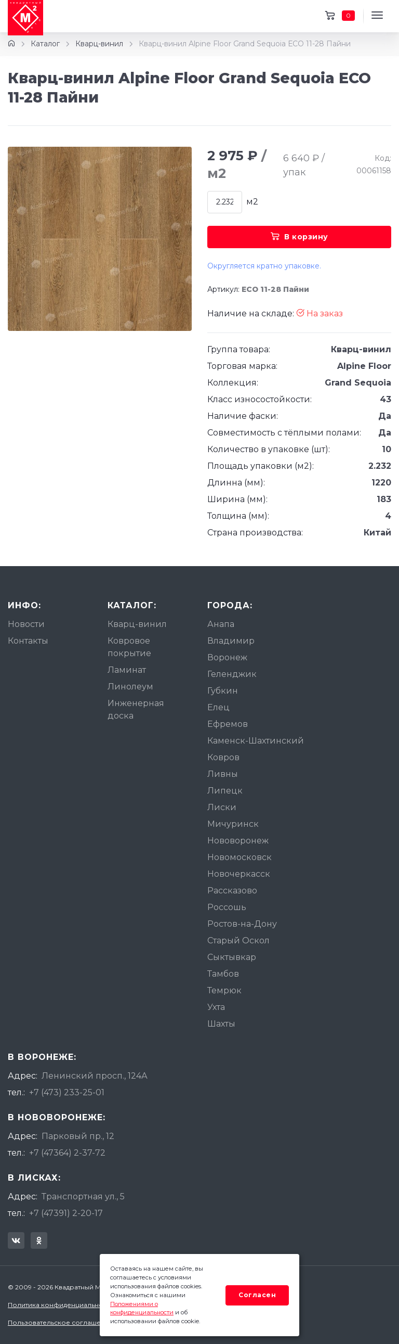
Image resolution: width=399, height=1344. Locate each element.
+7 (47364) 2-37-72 (67, 1153)
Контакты (28, 641)
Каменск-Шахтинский (255, 741)
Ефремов (227, 724)
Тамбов (223, 974)
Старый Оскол (238, 940)
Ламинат (127, 670)
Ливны (222, 774)
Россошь (226, 907)
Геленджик (232, 674)
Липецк (225, 791)
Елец (218, 707)
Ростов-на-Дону (242, 924)
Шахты (221, 1024)
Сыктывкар (231, 957)
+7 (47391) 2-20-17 (66, 1213)
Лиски (221, 807)
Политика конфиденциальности (61, 1305)
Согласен (257, 1295)
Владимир (231, 641)
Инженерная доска (136, 709)
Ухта (216, 1007)
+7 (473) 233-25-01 (66, 1092)
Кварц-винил (99, 43)
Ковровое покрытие (129, 647)
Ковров (223, 757)
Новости (26, 624)
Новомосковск (239, 857)
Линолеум (130, 687)
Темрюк (224, 990)
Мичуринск (233, 824)
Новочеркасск (238, 874)
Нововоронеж (238, 841)
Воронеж (227, 657)
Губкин (222, 691)
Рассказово (232, 890)
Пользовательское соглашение (60, 1322)
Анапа (220, 624)
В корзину (299, 236)
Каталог (45, 43)
